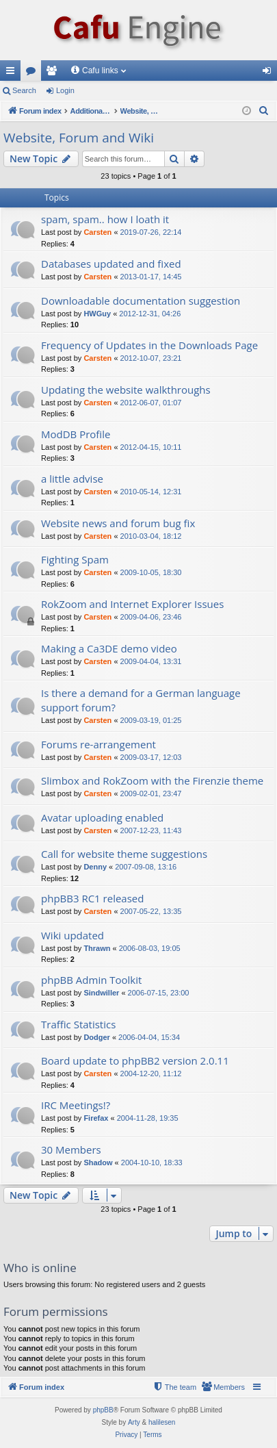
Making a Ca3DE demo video (109, 648)
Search (24, 90)
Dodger (96, 1037)
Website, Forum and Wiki (78, 138)
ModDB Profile (75, 434)
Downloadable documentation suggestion (140, 300)
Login (65, 90)
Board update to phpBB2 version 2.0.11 (135, 1060)
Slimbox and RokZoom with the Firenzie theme (152, 780)
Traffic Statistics (78, 1024)
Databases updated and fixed (111, 263)
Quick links (13, 73)
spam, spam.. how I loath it (105, 219)
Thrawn (96, 948)
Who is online (40, 1267)
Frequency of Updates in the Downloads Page (149, 345)
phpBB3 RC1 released (92, 898)
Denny (95, 867)
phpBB (103, 1410)
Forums (33, 73)
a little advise (72, 478)
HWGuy (97, 313)
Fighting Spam (75, 559)
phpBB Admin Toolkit (91, 980)
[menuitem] (264, 110)
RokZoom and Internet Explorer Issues (132, 604)
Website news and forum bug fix (118, 523)
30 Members (71, 1149)
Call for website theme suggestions (124, 854)
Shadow (97, 1162)
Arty (134, 1422)
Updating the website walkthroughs (126, 389)
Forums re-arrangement (98, 744)
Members (54, 73)
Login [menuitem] (270, 73)
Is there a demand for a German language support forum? (141, 700)
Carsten (97, 232)
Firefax (95, 1118)
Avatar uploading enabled (102, 817)
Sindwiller (101, 993)
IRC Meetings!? (75, 1105)
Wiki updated (72, 935)
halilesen (161, 1422)
